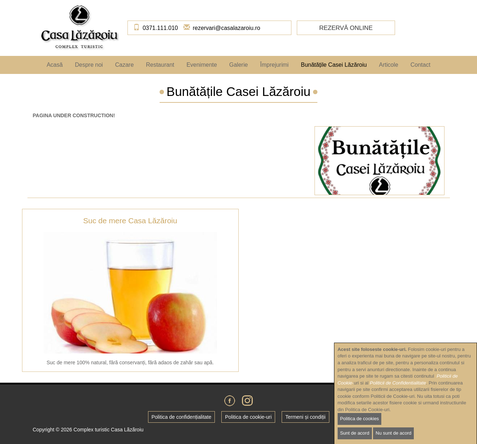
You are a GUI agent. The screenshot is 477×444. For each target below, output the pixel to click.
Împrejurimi (274, 65)
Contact (420, 65)
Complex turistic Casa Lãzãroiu (109, 429)
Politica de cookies (359, 427)
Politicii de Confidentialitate (398, 391)
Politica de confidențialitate (182, 417)
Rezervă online (346, 28)
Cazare (124, 65)
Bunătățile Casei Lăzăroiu (334, 65)
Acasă (54, 65)
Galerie (238, 65)
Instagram (247, 400)
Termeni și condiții (305, 417)
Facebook (229, 400)
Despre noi (89, 65)
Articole (388, 65)
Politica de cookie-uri (248, 417)
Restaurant (160, 65)
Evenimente (201, 65)
